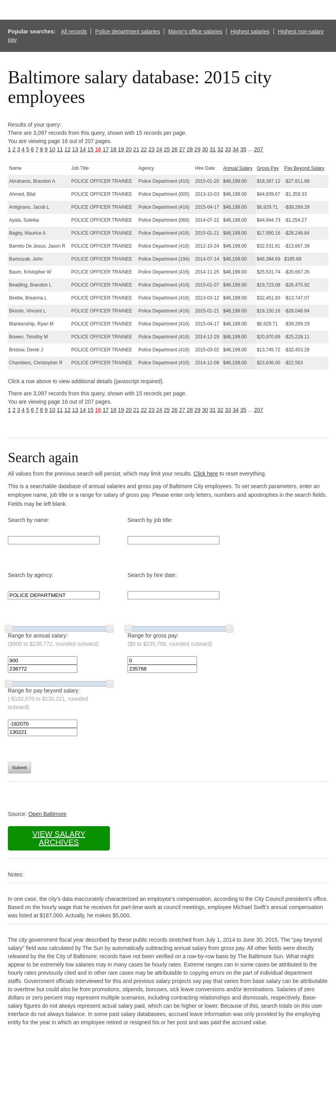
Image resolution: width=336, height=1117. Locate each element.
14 (83, 149)
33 (228, 149)
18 (113, 149)
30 (205, 149)
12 (67, 149)
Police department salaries (127, 31)
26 (175, 149)
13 (75, 149)
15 (91, 149)
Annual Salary (238, 168)
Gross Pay (268, 168)
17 (105, 149)
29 (197, 149)
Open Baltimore (47, 814)
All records (74, 31)
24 (159, 149)
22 (144, 149)
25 (167, 149)
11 (60, 149)
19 (121, 149)
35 (243, 149)
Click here (206, 473)
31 (213, 149)
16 (98, 149)
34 (235, 149)
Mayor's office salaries (195, 31)
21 (136, 149)
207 (258, 149)
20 (129, 149)
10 (52, 149)
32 (220, 149)
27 (182, 149)
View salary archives (58, 838)
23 (151, 149)
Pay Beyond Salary (304, 168)
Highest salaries (250, 31)
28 (190, 149)
